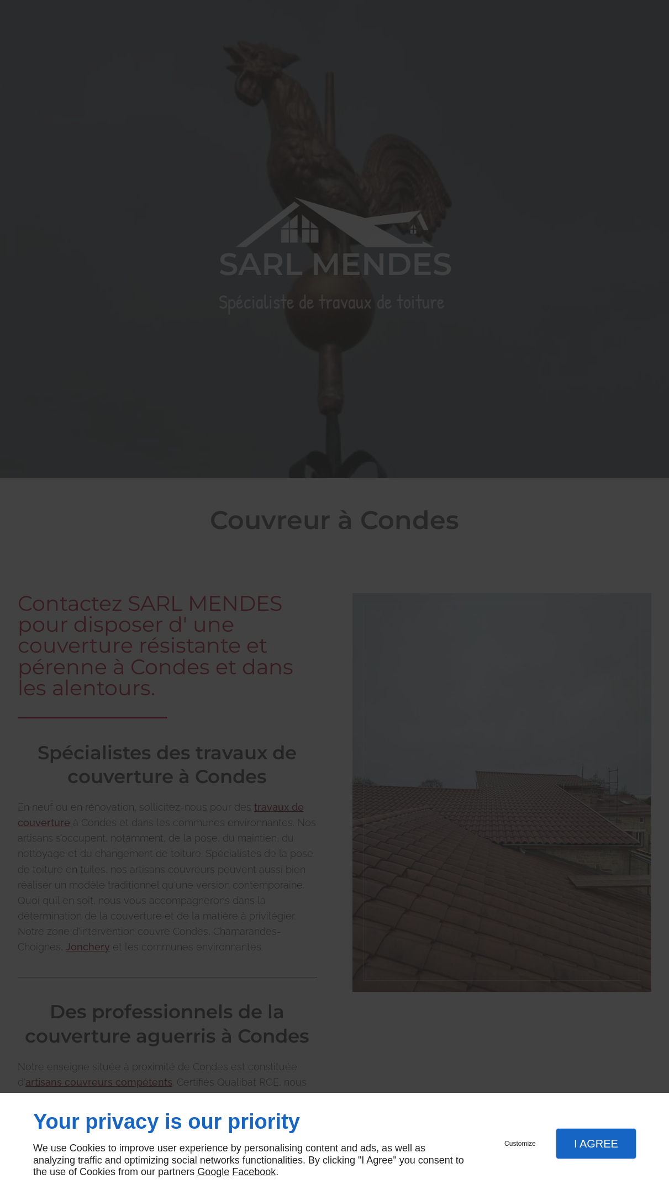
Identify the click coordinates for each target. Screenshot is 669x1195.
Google (213, 1171)
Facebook (254, 1171)
